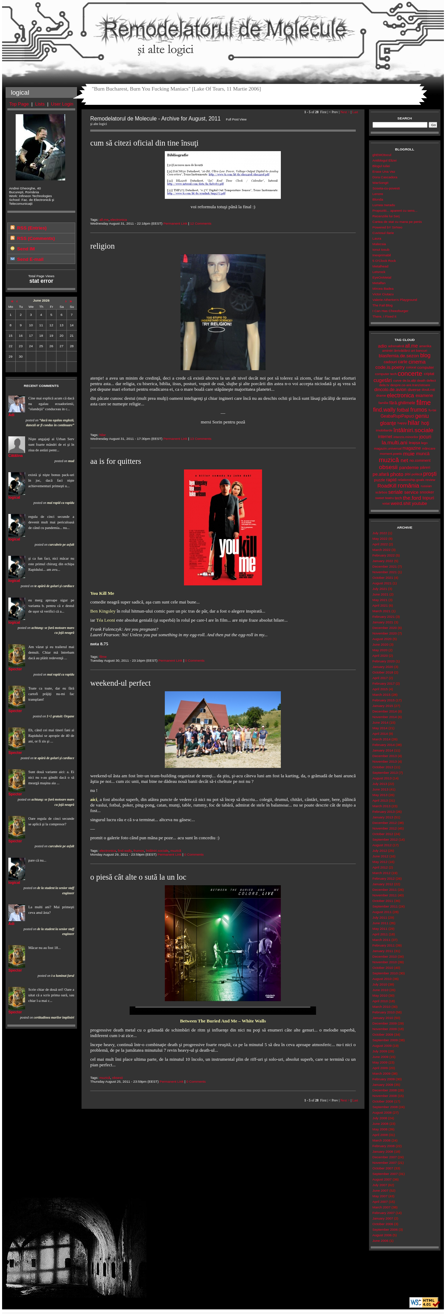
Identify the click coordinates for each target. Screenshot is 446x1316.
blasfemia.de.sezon (399, 355)
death (421, 380)
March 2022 (381, 550)
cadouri (390, 362)
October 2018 (382, 672)
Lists (40, 104)
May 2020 (379, 650)
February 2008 (383, 1146)
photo (396, 474)
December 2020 (384, 628)
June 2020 (380, 644)
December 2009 (384, 1023)
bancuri (421, 350)
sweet (379, 498)
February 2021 (383, 616)
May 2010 (379, 995)
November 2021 (384, 572)
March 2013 (381, 806)
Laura (376, 238)
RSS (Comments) (36, 238)
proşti (430, 474)
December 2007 (384, 1157)
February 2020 (383, 661)
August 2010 (382, 979)
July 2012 (379, 850)
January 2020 (382, 667)
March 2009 (381, 1073)
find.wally (125, 850)
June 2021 (380, 594)
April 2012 (380, 867)
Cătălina (15, 455)
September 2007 (385, 1174)
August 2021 (382, 583)
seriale (395, 492)
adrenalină (396, 346)
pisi (407, 474)
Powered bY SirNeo (387, 227)
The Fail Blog (382, 305)
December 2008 (384, 1090)
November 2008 (384, 1096)
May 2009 (379, 1062)
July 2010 (379, 984)
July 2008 (379, 1118)
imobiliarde (384, 430)
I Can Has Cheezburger (390, 311)
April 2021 (380, 605)
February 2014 (383, 745)
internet (385, 436)
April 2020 (380, 655)
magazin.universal (387, 448)
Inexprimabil (381, 255)
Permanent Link (175, 223)
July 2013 (379, 784)
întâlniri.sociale (157, 850)
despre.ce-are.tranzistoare (410, 385)
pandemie (409, 467)
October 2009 (382, 1034)
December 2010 (384, 956)
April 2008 (380, 1135)
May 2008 (379, 1129)
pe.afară (381, 474)
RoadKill (386, 486)
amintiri (387, 350)
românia (408, 485)
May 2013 (379, 795)
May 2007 (379, 1196)
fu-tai (432, 410)
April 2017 (380, 678)
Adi (11, 415)
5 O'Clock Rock (384, 261)
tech (398, 498)
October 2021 (382, 577)
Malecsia (379, 244)
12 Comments (201, 223)
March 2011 (381, 940)
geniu (422, 416)
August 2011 (382, 912)
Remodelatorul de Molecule (223, 32)
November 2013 (384, 761)
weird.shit (400, 503)
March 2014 (381, 739)
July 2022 (379, 533)
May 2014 (379, 728)
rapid (391, 479)
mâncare (428, 448)
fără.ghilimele (402, 402)
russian (426, 486)
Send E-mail (30, 259)
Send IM (26, 248)
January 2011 (382, 951)
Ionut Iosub (381, 249)
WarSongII (380, 183)
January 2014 (382, 750)
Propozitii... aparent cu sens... (394, 210)
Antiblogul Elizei (384, 160)
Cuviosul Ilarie (383, 233)
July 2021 (379, 589)
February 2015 (383, 700)
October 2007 (382, 1168)
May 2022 (379, 538)
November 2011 (384, 895)
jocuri (425, 436)
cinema (416, 362)
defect (431, 380)
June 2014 (380, 722)
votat (386, 503)
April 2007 (380, 1202)
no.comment (420, 460)
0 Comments (195, 660)
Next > (345, 112)
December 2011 (384, 889)
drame (381, 395)
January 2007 (382, 1218)
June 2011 (380, 923)
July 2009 (379, 1051)
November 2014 (384, 717)
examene (424, 395)
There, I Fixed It (384, 316)
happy (402, 423)
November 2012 (384, 828)
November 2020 (384, 633)
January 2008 (382, 1151)
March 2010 (381, 1007)
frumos (138, 850)
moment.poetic (391, 453)
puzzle (379, 480)
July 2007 (379, 1185)
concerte (410, 373)
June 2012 (380, 856)
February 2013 (383, 811)
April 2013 (380, 800)
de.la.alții (409, 380)
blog (425, 355)
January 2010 (382, 1018)
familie (383, 403)
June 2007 (380, 1190)
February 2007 (383, 1213)
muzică (175, 850)
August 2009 (382, 1046)
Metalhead (380, 266)
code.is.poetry (390, 367)
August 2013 (382, 778)
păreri (425, 467)
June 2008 (380, 1124)
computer (425, 367)
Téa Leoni (105, 620)
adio (382, 346)
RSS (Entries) (32, 228)
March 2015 (381, 694)
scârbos (381, 492)
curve (397, 380)
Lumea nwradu (383, 205)
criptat (429, 374)
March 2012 (381, 873)
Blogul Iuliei (381, 166)
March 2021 (381, 611)
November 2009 (384, 1029)
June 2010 (380, 990)
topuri (428, 497)
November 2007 (384, 1163)
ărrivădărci (402, 350)
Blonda (377, 199)
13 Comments (201, 439)
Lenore (377, 194)
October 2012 (382, 834)
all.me (103, 219)
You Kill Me (102, 593)
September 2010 (385, 973)
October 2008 (382, 1101)
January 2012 (382, 884)
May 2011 (379, 928)
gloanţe (388, 423)
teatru (389, 498)
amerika (425, 346)
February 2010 (383, 1012)
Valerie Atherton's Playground (394, 300)
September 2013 (385, 772)
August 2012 (382, 845)
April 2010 (380, 1001)
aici (93, 799)
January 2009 (382, 1085)
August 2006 (382, 1235)
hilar (102, 435)
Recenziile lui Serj (386, 216)
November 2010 (384, 962)
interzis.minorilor (405, 437)
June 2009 (380, 1057)
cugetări (383, 380)
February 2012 (383, 878)
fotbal (403, 410)
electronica (118, 219)
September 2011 (385, 906)
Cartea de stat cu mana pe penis (397, 222)
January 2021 (382, 622)
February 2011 (383, 945)
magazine (411, 448)
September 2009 (385, 1040)
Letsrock (378, 272)
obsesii (117, 1078)
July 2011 (379, 917)
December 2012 (384, 823)
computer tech (386, 374)
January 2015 (382, 706)
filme (103, 657)
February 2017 (383, 683)
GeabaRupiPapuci (397, 416)
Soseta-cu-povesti (386, 188)
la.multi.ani (395, 442)
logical (14, 497)
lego (424, 443)
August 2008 (382, 1112)
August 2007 (382, 1179)
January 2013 (382, 817)
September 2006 (385, 1229)
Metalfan (379, 283)
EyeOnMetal (381, 277)
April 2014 (380, 733)
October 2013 (382, 767)
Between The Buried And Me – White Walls (223, 1020)
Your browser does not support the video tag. (223, 1010)
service (411, 492)
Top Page (19, 104)
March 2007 (381, 1207)
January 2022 (382, 561)
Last (355, 112)
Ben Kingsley (103, 611)
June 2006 (380, 1241)
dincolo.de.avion (390, 389)
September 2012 (385, 839)
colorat (411, 367)
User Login (62, 104)
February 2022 (383, 555)
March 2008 (381, 1140)
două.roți (428, 389)
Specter (15, 669)
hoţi (425, 423)
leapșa (414, 443)
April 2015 (380, 689)
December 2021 (384, 566)
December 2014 (384, 711)
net (404, 460)
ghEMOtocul (381, 155)
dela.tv (384, 385)
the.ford (412, 498)
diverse (414, 390)
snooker (427, 492)
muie (409, 454)
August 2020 (382, 639)
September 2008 (385, 1107)
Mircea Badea (383, 288)
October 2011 (382, 901)
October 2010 (382, 968)
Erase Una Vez (383, 171)
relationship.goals (411, 480)
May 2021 (379, 600)
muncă (422, 453)
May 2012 (379, 862)
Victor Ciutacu (383, 294)
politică (417, 474)
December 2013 (384, 756)
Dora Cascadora (384, 177)
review (430, 480)
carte (402, 361)
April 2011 (380, 934)
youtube (419, 503)
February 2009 (383, 1079)
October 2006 (382, 1224)
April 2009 (380, 1068)
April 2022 (380, 544)
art (413, 350)
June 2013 (380, 789)
